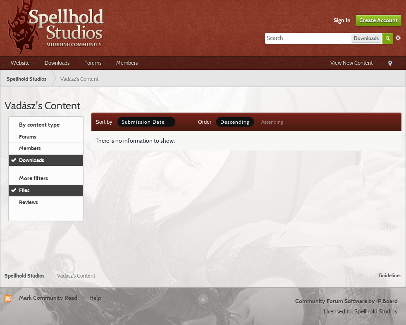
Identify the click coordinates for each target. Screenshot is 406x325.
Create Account (378, 20)
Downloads (57, 62)
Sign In (342, 20)
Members (127, 62)
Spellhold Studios (25, 276)
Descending (235, 122)
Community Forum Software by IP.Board (346, 301)
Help (95, 297)
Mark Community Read (48, 297)
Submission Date (146, 122)
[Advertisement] (203, 243)
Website (20, 62)
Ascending (272, 122)
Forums (92, 62)
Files (24, 190)
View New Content (351, 62)
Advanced (398, 38)
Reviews (28, 202)
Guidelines (390, 275)
